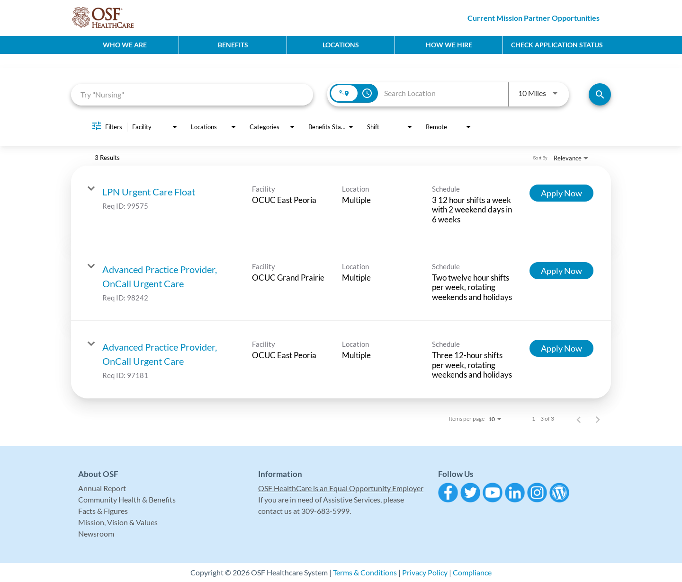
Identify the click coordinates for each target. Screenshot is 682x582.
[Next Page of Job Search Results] (597, 418)
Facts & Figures (103, 510)
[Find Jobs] (600, 94)
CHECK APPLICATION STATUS (557, 45)
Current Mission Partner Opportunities (533, 17)
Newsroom (96, 533)
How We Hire (449, 45)
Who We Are (125, 45)
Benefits (233, 45)
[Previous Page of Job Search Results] (578, 418)
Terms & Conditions (365, 572)
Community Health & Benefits (127, 499)
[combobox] (192, 94)
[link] (341, 204)
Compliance (472, 572)
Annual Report (102, 488)
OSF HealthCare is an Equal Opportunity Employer (340, 488)
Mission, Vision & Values (118, 522)
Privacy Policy (425, 572)
